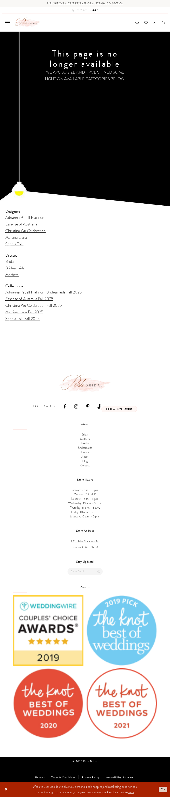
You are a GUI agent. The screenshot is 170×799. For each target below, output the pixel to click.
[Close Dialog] (6, 791)
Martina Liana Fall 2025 (24, 312)
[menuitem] (7, 23)
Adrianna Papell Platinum (25, 218)
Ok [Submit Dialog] (162, 791)
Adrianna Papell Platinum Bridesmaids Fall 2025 (43, 292)
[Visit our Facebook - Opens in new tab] (62, 407)
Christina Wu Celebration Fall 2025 (33, 306)
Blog (85, 462)
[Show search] (137, 23)
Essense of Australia (21, 224)
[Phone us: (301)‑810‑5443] (85, 11)
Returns (40, 779)
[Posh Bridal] (28, 22)
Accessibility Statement (120, 779)
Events (85, 453)
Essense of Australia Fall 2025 (29, 299)
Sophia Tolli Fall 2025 (22, 319)
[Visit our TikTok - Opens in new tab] (97, 407)
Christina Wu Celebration (25, 231)
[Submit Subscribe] (98, 573)
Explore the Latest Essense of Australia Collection (85, 4)
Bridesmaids (15, 268)
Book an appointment (119, 409)
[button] (7, 23)
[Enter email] (85, 573)
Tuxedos (85, 445)
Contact (85, 467)
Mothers (12, 275)
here (131, 794)
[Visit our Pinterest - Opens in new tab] (86, 407)
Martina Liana (16, 237)
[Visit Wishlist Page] (146, 23)
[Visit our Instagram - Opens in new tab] (74, 407)
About (84, 458)
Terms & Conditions (63, 779)
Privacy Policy (91, 779)
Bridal (10, 262)
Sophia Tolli (14, 244)
